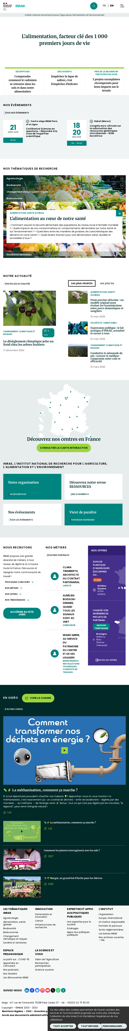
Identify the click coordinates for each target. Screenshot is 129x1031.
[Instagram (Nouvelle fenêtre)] (42, 1002)
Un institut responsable (112, 934)
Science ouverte (44, 982)
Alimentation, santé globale (102, 293)
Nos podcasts (11, 982)
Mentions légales (12, 1023)
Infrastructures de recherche (45, 938)
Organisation (106, 926)
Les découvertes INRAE (15, 989)
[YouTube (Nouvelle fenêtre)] (47, 1002)
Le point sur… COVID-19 (16, 971)
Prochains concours (19, 594)
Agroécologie (10, 930)
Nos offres (13, 606)
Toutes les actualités (18, 283)
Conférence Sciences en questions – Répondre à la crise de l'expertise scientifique (41, 133)
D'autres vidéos (14, 721)
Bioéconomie (10, 944)
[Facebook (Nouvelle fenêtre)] (32, 1002)
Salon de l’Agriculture (47, 971)
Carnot (39, 933)
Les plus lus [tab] (107, 283)
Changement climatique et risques (19, 333)
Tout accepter (63, 1026)
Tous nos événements (18, 112)
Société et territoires (103, 328)
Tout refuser (89, 1026)
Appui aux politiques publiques (78, 946)
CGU (28, 1023)
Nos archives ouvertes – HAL (111, 951)
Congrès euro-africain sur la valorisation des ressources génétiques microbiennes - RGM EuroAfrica (105, 131)
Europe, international (110, 930)
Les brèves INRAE (108, 945)
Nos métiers (13, 600)
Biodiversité (9, 940)
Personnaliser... (113, 1026)
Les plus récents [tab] (82, 283)
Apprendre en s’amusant (11, 977)
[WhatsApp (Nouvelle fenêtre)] (58, 1002)
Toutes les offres (108, 672)
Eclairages (72, 940)
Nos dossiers (10, 985)
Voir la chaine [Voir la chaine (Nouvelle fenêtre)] (38, 710)
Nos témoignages (17, 612)
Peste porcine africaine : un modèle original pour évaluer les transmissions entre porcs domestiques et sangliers (107, 308)
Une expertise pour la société (79, 935)
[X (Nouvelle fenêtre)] (53, 1002)
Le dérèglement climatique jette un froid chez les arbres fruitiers (28, 343)
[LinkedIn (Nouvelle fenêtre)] (27, 1002)
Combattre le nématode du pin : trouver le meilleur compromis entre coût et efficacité (107, 368)
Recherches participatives (43, 977)
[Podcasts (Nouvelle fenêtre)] (63, 1002)
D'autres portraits (59, 567)
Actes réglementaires (111, 941)
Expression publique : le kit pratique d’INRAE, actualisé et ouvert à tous (107, 338)
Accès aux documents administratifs (25, 1027)
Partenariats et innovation (43, 928)
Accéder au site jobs (22, 625)
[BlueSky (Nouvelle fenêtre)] (37, 1002)
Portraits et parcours (110, 938)
